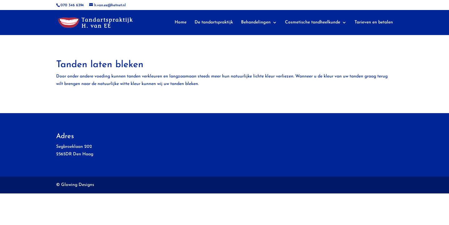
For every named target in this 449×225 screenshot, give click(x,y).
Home (180, 22)
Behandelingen (256, 22)
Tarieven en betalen (374, 22)
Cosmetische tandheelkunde (312, 22)
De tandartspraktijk (214, 22)
